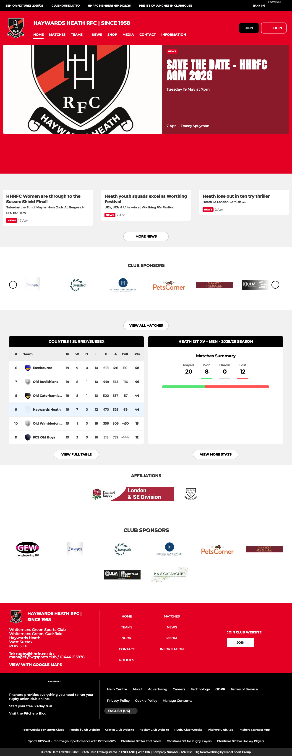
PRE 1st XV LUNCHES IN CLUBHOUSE (165, 5)
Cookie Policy (146, 701)
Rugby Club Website (188, 729)
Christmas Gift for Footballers (141, 741)
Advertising (157, 689)
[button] (38, 34)
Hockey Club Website (154, 729)
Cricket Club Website (119, 729)
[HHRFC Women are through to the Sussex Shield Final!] (48, 165)
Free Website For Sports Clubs (43, 729)
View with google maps (35, 664)
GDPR (220, 689)
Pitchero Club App (220, 729)
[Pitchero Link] (277, 7)
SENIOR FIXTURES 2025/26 (24, 5)
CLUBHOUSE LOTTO (66, 5)
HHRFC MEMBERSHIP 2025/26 (109, 5)
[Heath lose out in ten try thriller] (244, 165)
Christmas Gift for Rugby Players (189, 741)
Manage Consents (177, 701)
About (138, 689)
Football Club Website (84, 729)
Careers (179, 689)
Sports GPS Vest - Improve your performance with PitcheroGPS (71, 741)
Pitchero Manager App (254, 729)
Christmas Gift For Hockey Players (240, 741)
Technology (200, 689)
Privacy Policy (118, 701)
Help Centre (117, 689)
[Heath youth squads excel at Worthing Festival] (146, 165)
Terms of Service (244, 689)
